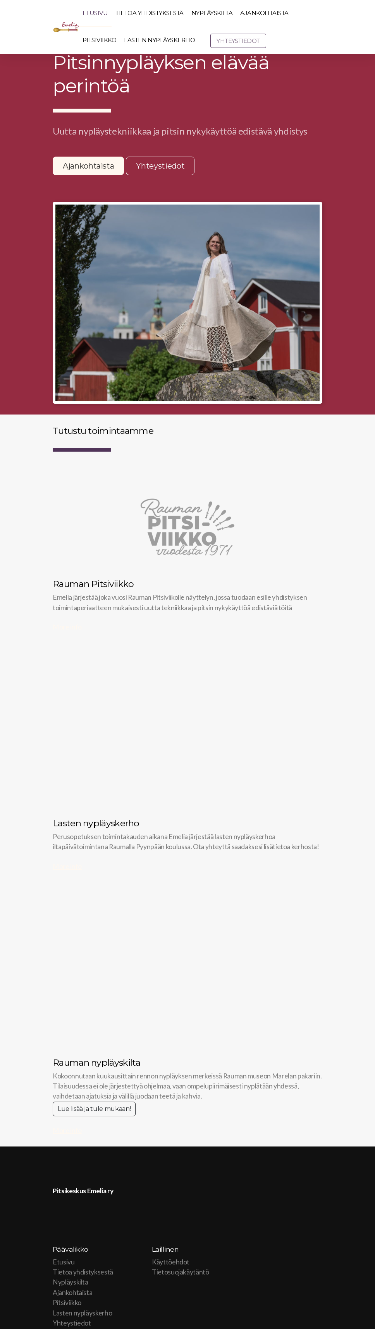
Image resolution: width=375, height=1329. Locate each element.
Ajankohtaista (88, 166)
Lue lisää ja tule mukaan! (94, 1108)
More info (67, 627)
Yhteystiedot (160, 166)
